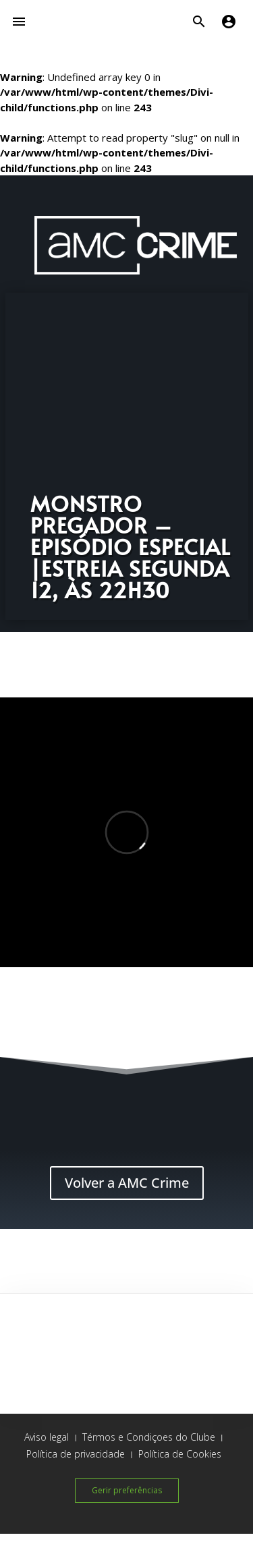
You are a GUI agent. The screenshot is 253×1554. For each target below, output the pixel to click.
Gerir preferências (127, 1490)
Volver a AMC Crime (127, 1183)
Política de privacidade (75, 1453)
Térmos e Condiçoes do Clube (148, 1437)
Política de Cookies (179, 1453)
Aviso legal (46, 1437)
